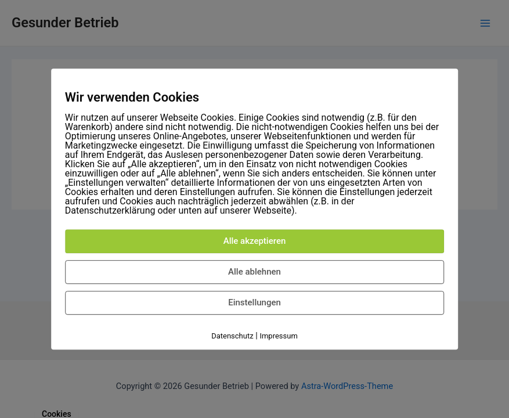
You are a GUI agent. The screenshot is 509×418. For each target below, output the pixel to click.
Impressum (278, 335)
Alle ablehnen (254, 271)
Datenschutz (232, 335)
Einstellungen (254, 302)
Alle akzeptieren (254, 241)
